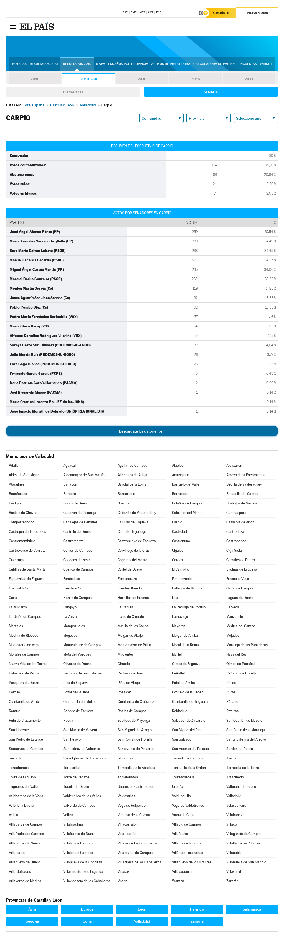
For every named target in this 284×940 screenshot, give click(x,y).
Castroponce (236, 541)
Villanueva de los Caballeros (139, 862)
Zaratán (232, 881)
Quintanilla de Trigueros (190, 701)
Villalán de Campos (78, 843)
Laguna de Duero (239, 598)
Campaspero (236, 513)
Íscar (176, 598)
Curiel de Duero (130, 569)
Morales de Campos (24, 654)
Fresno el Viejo (237, 579)
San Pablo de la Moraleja (245, 730)
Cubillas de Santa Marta (27, 569)
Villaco (231, 824)
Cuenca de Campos (78, 569)
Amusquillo (180, 475)
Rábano (232, 701)
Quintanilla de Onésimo (136, 701)
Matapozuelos (74, 626)
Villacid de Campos (187, 824)
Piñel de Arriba (183, 683)
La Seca (232, 607)
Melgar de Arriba (185, 635)
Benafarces (18, 494)
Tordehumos (19, 768)
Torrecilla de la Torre (242, 768)
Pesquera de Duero (24, 683)
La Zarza (70, 616)
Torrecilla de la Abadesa (136, 768)
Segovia (32, 921)
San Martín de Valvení (80, 730)
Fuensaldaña (19, 588)
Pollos (231, 683)
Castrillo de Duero (77, 531)
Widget (266, 64)
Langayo (70, 607)
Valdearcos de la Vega (26, 796)
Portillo (14, 692)
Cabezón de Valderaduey (137, 513)
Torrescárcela (183, 777)
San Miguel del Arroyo (135, 730)
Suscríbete (221, 13)
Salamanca (252, 909)
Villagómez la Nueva (24, 843)
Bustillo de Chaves (23, 513)
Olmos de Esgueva (186, 664)
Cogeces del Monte (132, 560)
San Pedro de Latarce (26, 739)
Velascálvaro (236, 805)
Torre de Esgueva (22, 777)
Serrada (15, 758)
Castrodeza (235, 531)
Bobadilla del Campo (242, 494)
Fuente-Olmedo (130, 588)
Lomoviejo (180, 616)
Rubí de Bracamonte (25, 720)
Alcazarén (234, 465)
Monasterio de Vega (24, 645)
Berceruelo (126, 494)
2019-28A (88, 79)
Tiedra (231, 758)
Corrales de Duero (240, 560)
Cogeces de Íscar (76, 560)
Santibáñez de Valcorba (81, 749)
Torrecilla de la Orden (189, 768)
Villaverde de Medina (25, 881)
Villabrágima (73, 824)
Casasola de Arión (240, 522)
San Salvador (182, 739)
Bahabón (70, 484)
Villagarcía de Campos (243, 834)
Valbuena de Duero (241, 786)
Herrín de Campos (77, 598)
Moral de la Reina (185, 645)
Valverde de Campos (79, 805)
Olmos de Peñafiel (240, 664)
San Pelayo (72, 739)
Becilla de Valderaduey (244, 484)
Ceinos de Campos (77, 550)
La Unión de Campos (25, 616)
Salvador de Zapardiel (189, 720)
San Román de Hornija (135, 739)
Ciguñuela (234, 550)
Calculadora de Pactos (214, 64)
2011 (249, 79)
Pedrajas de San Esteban (82, 673)
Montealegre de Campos (82, 645)
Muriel (177, 654)
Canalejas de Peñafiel (80, 522)
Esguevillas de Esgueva (27, 579)
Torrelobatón (128, 777)
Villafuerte (180, 834)
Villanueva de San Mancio (246, 862)
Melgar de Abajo (130, 635)
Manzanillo (234, 616)
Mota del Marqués (77, 654)
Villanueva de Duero (24, 862)
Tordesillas (71, 768)
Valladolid (233, 796)
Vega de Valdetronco (188, 805)
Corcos (177, 560)
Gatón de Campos (240, 588)
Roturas (232, 711)
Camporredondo (21, 522)
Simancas (125, 758)
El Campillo (180, 569)
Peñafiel (178, 673)
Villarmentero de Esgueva (83, 871)
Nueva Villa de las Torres (28, 664)
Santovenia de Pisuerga (136, 749)
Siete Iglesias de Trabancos (84, 758)
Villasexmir (126, 871)
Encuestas (248, 64)
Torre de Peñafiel (76, 777)
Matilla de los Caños (133, 626)
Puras (230, 692)
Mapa (100, 64)
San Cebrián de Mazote (244, 720)
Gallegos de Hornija (187, 588)
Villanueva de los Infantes (191, 862)
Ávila (32, 909)
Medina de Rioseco (23, 635)
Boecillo (124, 503)
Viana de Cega (183, 815)
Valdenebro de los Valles (82, 796)
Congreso (73, 92)
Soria (87, 921)
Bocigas (15, 503)
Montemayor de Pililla (134, 645)
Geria (13, 598)
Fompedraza (127, 579)
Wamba (178, 881)
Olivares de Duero (77, 664)
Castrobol (179, 531)
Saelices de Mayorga (134, 720)
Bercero (69, 494)
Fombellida (71, 579)
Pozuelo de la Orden (187, 692)
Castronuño (181, 541)
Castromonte (73, 541)
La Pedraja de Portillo (189, 607)
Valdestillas (126, 796)
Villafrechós (127, 834)
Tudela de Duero (76, 786)
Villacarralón (128, 824)
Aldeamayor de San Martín (84, 475)
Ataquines (16, 484)
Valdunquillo (181, 796)
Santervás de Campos (26, 749)
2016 (142, 79)
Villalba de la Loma (186, 843)
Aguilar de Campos (132, 465)
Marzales (16, 626)
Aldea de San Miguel (24, 475)
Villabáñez (234, 815)
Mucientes (126, 654)
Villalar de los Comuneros (137, 843)
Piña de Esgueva (76, 683)
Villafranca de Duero (79, 834)
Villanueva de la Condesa (82, 862)
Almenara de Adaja (132, 475)
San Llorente (19, 730)
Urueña (177, 786)
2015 (195, 79)
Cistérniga (17, 560)
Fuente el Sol (73, 588)
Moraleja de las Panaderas (247, 645)
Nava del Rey (236, 654)
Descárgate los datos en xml (142, 431)
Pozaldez (125, 692)
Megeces (70, 635)
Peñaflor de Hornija (241, 673)
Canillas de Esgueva (133, 522)
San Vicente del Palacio (190, 749)
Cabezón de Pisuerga (79, 513)
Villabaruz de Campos (26, 824)
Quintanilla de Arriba (25, 701)
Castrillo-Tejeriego (132, 531)
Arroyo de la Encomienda (245, 475)
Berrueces (180, 494)
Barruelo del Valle (185, 484)
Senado (211, 92)
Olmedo (124, 664)
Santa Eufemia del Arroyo (246, 739)
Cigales (177, 550)
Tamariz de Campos (187, 758)
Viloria (123, 881)
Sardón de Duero (239, 749)
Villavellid (233, 871)
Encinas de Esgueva (241, 569)
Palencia (197, 909)
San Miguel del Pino (187, 730)
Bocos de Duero (75, 503)
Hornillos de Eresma (133, 598)
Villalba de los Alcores (243, 843)
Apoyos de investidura (170, 64)
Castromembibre (22, 541)
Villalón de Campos (78, 853)
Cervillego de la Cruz (133, 550)
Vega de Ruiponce (132, 805)
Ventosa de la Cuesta (134, 815)
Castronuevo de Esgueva (137, 541)
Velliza (68, 815)
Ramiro (14, 711)
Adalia (14, 465)
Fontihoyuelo (182, 579)
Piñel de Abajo (129, 683)
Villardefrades (20, 871)
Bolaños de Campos (187, 503)
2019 (35, 79)
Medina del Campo (240, 626)
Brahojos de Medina (241, 503)
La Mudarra (18, 607)
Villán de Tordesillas (187, 853)
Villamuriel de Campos (135, 853)
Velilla (13, 815)
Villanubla (234, 853)
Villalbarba (17, 853)
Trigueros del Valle (23, 786)
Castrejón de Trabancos (27, 531)
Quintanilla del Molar (79, 701)
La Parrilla (126, 607)
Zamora (197, 921)
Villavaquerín (182, 871)
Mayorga (179, 626)
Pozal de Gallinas (76, 692)
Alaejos (177, 465)
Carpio (177, 522)
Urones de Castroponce (136, 786)
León (142, 909)
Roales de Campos (132, 711)
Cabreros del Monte (187, 513)
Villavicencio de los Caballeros (86, 881)
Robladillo (179, 711)
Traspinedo (235, 777)
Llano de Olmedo (131, 616)
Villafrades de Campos (26, 834)
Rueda (68, 720)
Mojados (232, 635)
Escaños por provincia (128, 64)
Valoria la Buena (21, 805)
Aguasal (69, 465)
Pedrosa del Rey (130, 673)
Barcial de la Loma (132, 484)
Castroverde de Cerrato (27, 550)
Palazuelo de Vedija (24, 673)
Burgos (87, 909)
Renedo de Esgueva (78, 711)
